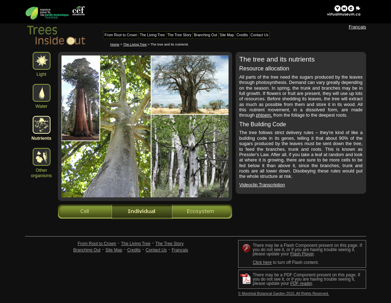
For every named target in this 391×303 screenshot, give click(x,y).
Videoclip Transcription (262, 184)
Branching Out (87, 250)
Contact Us (156, 250)
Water (42, 106)
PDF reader (301, 283)
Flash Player (302, 253)
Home (114, 44)
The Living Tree (134, 44)
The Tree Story (169, 243)
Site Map (114, 250)
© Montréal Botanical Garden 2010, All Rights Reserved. (283, 294)
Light (42, 74)
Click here (262, 262)
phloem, (264, 115)
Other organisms (41, 173)
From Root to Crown (97, 243)
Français (357, 27)
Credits (134, 250)
